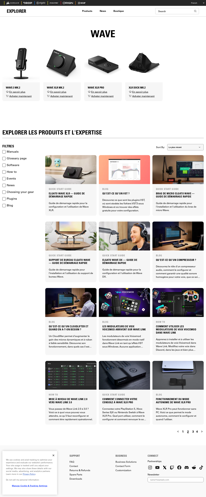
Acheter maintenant (19, 96)
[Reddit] (193, 468)
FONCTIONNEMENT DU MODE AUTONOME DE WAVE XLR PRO (173, 401)
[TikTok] (201, 468)
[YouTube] (157, 468)
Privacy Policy (29, 474)
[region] (29, 473)
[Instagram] (150, 468)
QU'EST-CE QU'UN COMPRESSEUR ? (176, 259)
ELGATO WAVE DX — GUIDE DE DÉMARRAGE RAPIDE (119, 261)
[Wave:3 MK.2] (21, 63)
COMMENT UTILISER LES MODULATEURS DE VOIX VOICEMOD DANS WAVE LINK (176, 329)
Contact (73, 465)
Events (9, 178)
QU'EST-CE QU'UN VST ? (115, 193)
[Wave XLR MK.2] (62, 63)
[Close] (53, 455)
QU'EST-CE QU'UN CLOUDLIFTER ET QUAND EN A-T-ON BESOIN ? (68, 328)
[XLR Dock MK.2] (144, 63)
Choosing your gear (18, 192)
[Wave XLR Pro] (103, 63)
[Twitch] (172, 468)
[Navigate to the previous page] (178, 431)
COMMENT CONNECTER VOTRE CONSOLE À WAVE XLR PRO (119, 401)
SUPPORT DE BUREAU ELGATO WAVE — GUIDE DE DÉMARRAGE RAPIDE (69, 261)
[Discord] (186, 468)
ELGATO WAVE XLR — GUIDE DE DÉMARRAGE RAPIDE (67, 195)
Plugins (9, 199)
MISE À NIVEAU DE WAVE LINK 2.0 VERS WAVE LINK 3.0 (68, 401)
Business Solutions (126, 461)
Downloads (75, 478)
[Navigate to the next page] (202, 431)
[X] (164, 468)
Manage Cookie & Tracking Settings (29, 485)
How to (9, 172)
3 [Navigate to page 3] (193, 431)
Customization (123, 470)
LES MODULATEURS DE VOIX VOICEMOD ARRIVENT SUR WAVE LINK (124, 328)
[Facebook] (179, 468)
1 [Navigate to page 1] (183, 431)
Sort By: (160, 147)
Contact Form (122, 465)
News (8, 185)
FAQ (71, 461)
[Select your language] (195, 3)
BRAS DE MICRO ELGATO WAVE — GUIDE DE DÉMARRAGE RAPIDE (175, 195)
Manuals (10, 151)
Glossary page (14, 158)
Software (10, 165)
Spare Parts (75, 474)
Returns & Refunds (79, 470)
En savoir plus (15, 91)
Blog (7, 205)
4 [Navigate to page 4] (197, 431)
